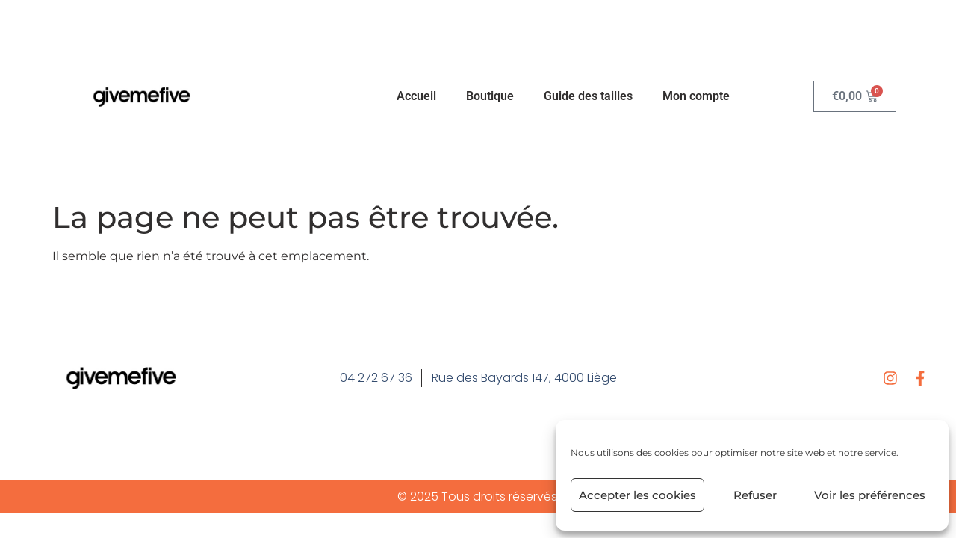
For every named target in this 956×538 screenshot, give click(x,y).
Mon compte (696, 96)
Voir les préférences (869, 495)
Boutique (490, 96)
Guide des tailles (588, 96)
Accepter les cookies (637, 495)
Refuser (755, 495)
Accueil (416, 96)
